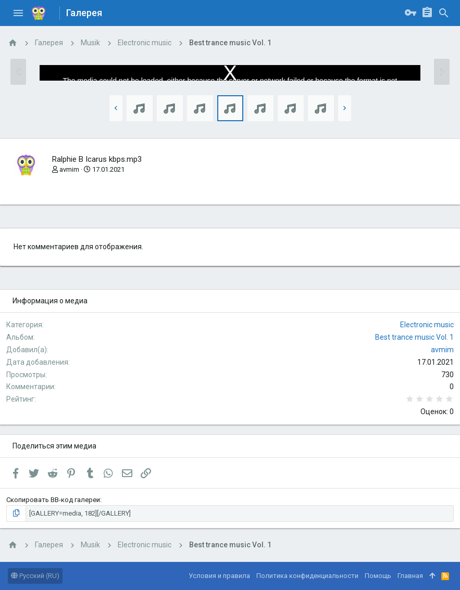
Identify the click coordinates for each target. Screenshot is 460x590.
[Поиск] (444, 13)
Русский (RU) (35, 576)
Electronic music (427, 324)
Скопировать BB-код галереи (53, 500)
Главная (410, 576)
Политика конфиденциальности (307, 576)
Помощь (378, 576)
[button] (18, 13)
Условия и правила (219, 576)
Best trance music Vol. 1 (414, 337)
